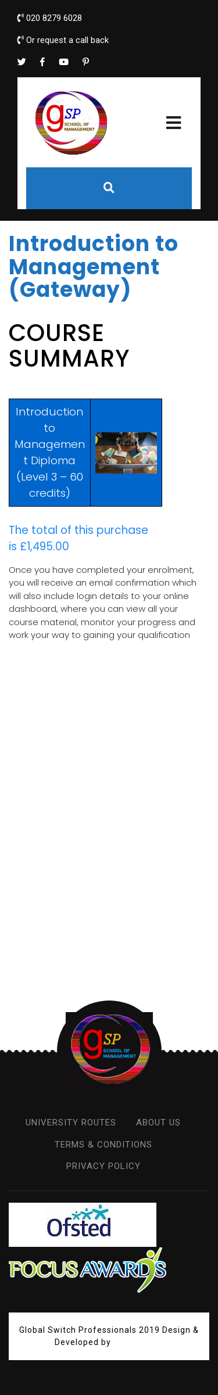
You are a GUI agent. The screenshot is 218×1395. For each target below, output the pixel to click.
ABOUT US (158, 1122)
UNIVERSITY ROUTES (71, 1122)
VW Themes (137, 1342)
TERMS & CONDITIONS (103, 1144)
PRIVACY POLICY (103, 1166)
